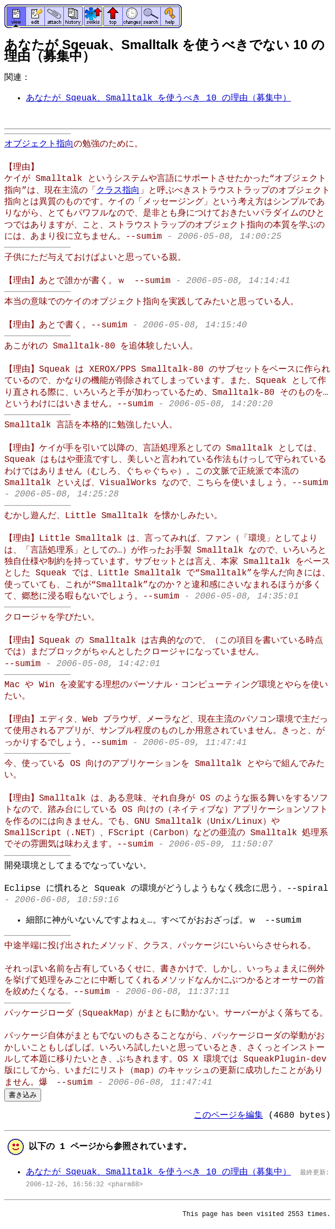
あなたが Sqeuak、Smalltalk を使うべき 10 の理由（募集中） (158, 98)
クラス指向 (118, 191)
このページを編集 (228, 1115)
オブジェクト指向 (39, 144)
